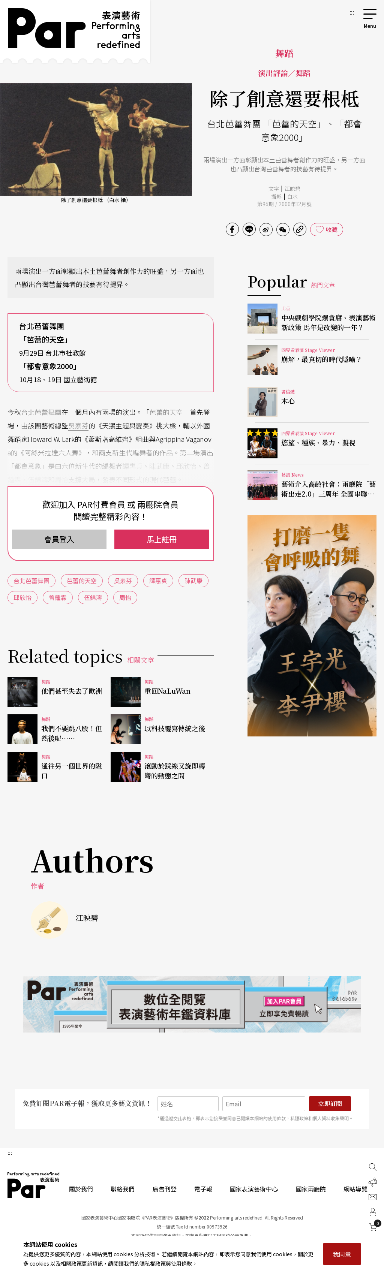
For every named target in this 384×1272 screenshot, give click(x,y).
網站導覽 (356, 1188)
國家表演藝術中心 (254, 1188)
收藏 (332, 229)
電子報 (203, 1188)
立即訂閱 (330, 1103)
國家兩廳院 (311, 1188)
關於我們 (81, 1188)
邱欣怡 (186, 466)
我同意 (342, 1254)
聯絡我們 (123, 1188)
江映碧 (292, 188)
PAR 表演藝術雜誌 (34, 1185)
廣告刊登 (165, 1188)
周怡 (61, 479)
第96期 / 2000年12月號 (284, 204)
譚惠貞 (132, 466)
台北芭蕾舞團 (41, 412)
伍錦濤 (38, 479)
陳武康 (159, 466)
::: (352, 11)
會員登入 (59, 539)
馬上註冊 (162, 539)
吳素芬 (78, 425)
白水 (292, 196)
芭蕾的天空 (166, 412)
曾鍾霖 (58, 597)
